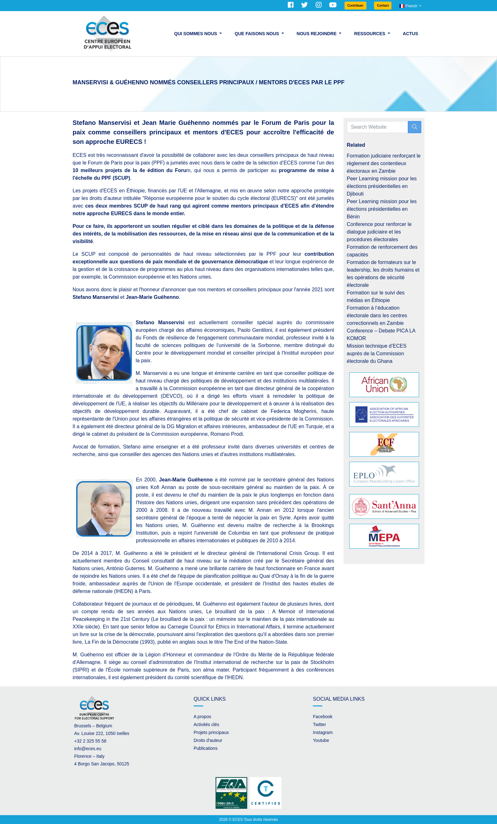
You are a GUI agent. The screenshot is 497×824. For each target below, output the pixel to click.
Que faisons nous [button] (257, 33)
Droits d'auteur (208, 740)
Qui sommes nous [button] (196, 33)
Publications (206, 748)
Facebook (322, 716)
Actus (410, 33)
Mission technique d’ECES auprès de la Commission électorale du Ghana (377, 353)
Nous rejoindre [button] (317, 33)
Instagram (322, 732)
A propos (202, 716)
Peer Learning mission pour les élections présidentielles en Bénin (382, 209)
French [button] (408, 6)
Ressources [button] (370, 33)
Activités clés (206, 724)
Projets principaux (211, 732)
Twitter (319, 724)
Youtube (321, 740)
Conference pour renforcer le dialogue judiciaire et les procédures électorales (379, 232)
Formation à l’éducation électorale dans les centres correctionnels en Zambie (377, 315)
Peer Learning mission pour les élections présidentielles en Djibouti (382, 186)
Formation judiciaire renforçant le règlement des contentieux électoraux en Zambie (384, 163)
